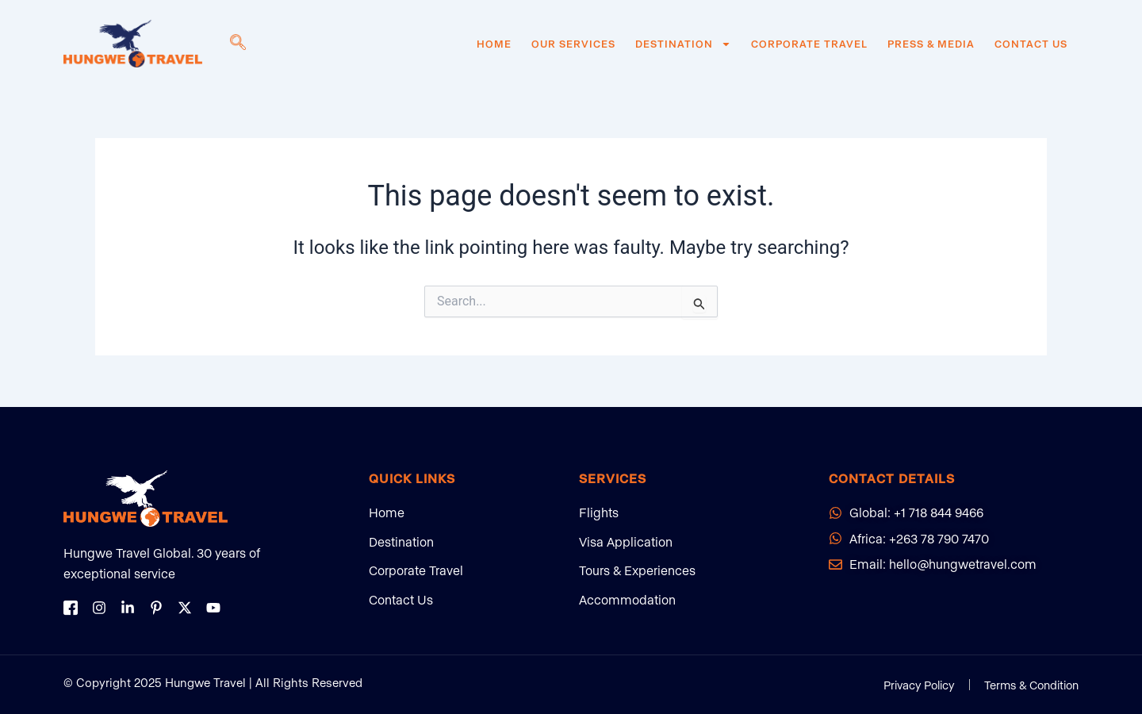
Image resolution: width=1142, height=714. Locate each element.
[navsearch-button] (238, 44)
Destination (683, 43)
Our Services (573, 43)
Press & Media (931, 43)
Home (494, 43)
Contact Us (1030, 43)
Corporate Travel (809, 43)
